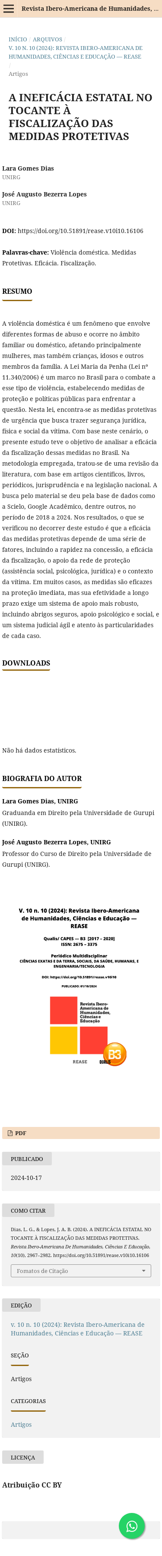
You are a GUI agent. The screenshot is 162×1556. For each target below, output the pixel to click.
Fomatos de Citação (42, 1271)
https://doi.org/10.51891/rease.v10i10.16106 (80, 231)
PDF (20, 1133)
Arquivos (47, 39)
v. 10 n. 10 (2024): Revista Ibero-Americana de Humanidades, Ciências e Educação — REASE (76, 52)
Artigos (21, 1424)
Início (18, 39)
